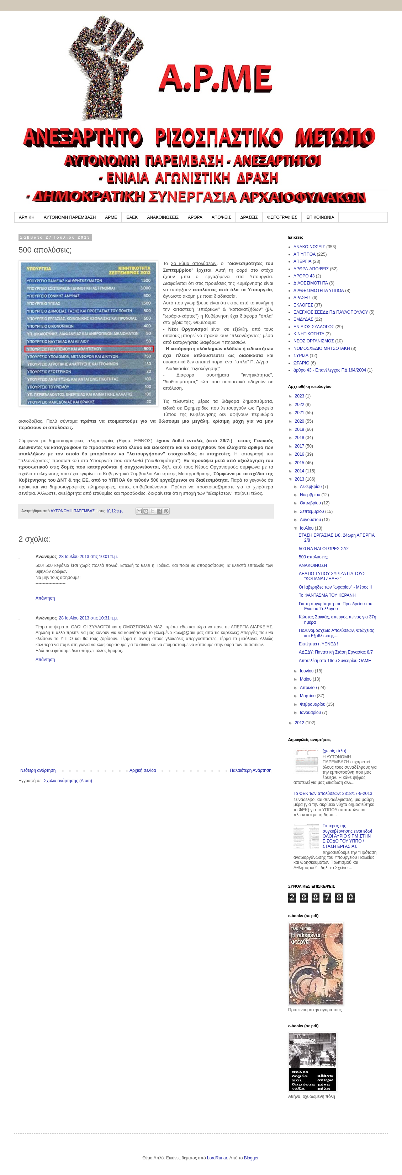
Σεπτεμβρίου (312, 511)
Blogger (251, 1157)
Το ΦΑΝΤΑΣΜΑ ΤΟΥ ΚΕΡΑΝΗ (327, 595)
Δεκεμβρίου (311, 486)
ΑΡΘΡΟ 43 (303, 276)
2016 (300, 454)
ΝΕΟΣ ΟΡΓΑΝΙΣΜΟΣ (313, 341)
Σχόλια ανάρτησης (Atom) (68, 780)
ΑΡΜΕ (111, 217)
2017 (300, 446)
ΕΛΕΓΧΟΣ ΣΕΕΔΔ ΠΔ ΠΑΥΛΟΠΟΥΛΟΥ (330, 312)
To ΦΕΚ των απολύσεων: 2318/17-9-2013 (332, 793)
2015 (300, 462)
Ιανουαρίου (311, 712)
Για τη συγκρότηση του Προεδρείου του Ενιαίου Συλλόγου (335, 606)
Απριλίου (309, 687)
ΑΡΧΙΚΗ (27, 217)
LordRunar (217, 1157)
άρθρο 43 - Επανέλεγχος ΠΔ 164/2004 (329, 370)
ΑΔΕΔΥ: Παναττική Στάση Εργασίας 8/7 (336, 652)
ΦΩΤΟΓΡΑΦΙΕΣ (282, 217)
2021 (300, 412)
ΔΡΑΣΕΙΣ (249, 217)
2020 (300, 421)
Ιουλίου (307, 528)
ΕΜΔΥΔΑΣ (303, 319)
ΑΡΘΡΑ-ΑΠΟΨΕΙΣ (311, 268)
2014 (300, 471)
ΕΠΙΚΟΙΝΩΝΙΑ (320, 217)
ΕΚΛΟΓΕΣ (303, 305)
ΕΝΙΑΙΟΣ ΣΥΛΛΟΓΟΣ (313, 326)
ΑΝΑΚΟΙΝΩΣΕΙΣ (163, 217)
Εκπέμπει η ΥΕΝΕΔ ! (318, 643)
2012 (300, 722)
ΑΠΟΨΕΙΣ (221, 217)
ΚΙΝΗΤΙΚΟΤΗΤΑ (308, 333)
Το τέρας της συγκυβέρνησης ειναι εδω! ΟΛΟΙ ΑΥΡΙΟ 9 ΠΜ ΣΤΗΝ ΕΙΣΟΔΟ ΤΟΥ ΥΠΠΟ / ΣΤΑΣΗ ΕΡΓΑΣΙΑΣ (347, 836)
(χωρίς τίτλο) (335, 750)
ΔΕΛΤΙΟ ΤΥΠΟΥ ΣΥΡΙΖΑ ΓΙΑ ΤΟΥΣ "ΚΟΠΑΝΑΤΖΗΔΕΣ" (332, 576)
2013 (300, 479)
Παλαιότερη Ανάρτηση (250, 770)
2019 (300, 429)
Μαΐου (306, 679)
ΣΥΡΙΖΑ (300, 355)
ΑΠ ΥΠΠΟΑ (304, 254)
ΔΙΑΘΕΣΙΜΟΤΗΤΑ (310, 283)
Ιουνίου (307, 670)
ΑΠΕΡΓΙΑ (302, 261)
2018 (300, 437)
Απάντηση (45, 598)
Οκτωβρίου (311, 502)
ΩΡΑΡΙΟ (301, 363)
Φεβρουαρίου (313, 704)
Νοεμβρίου (311, 494)
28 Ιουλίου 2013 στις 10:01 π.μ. (88, 556)
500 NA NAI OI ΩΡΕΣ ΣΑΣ (324, 548)
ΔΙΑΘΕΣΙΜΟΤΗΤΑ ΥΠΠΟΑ (318, 290)
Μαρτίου (308, 695)
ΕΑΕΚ (132, 217)
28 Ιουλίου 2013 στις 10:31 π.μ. (88, 618)
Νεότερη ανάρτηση (37, 770)
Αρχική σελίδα (142, 770)
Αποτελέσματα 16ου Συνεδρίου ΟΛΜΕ (335, 660)
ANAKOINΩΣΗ (313, 565)
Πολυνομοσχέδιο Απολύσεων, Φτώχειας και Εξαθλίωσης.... (336, 633)
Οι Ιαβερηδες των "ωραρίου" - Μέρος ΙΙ (335, 587)
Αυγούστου (311, 519)
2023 (300, 396)
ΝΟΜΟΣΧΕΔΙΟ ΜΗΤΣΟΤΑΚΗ (321, 348)
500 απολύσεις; (313, 556)
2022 (300, 404)
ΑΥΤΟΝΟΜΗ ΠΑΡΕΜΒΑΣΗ (70, 217)
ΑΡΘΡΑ (195, 217)
